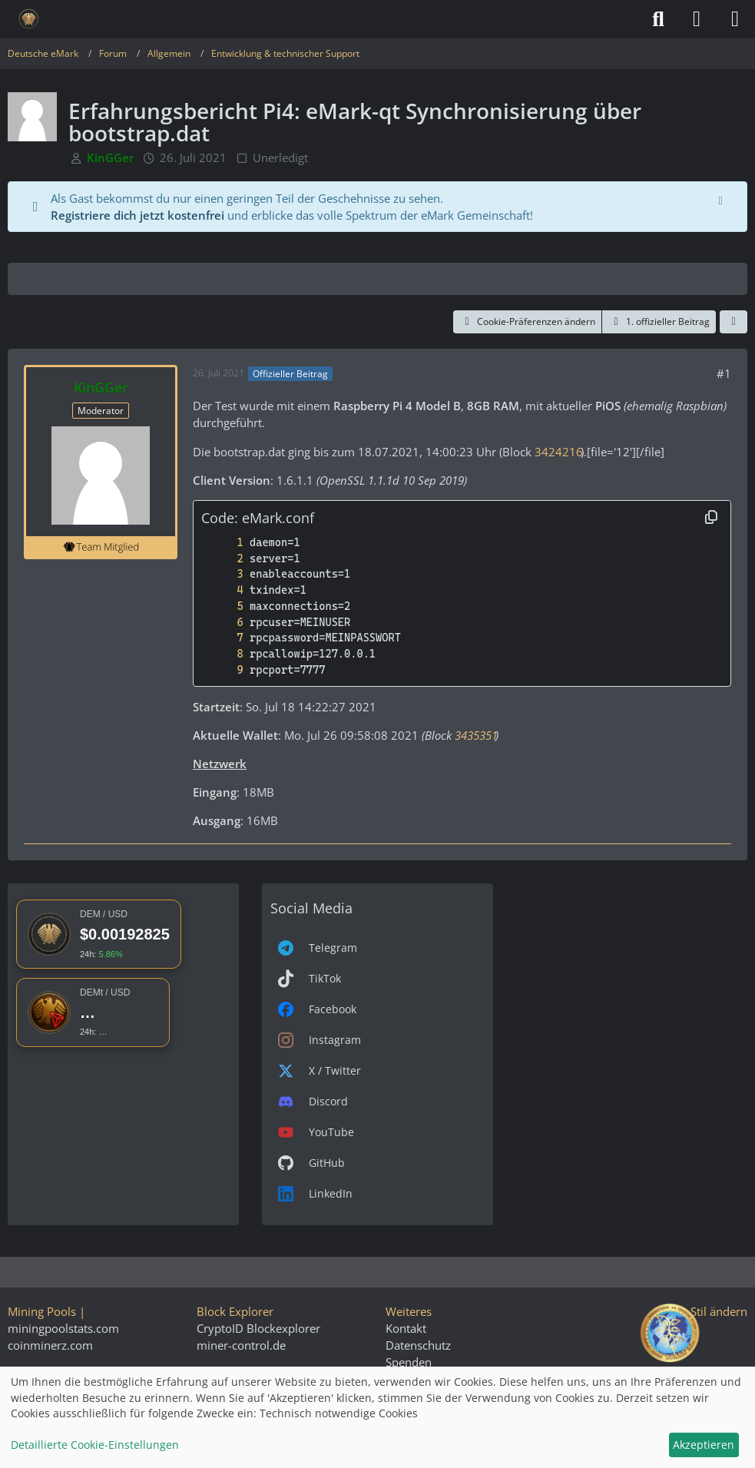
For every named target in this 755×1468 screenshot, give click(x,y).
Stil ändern (718, 1311)
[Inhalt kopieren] (711, 518)
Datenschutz (418, 1345)
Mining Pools (42, 1311)
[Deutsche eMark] (29, 19)
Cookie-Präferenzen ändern (527, 321)
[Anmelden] (696, 19)
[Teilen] (733, 321)
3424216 (558, 451)
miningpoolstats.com (63, 1328)
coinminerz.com (50, 1345)
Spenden (409, 1362)
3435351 (475, 735)
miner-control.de (241, 1345)
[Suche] (658, 19)
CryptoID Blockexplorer (258, 1328)
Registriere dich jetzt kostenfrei (137, 215)
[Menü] (735, 19)
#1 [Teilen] (724, 373)
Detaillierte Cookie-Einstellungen (95, 1444)
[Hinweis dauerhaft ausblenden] (722, 199)
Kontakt (406, 1328)
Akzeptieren (703, 1444)
